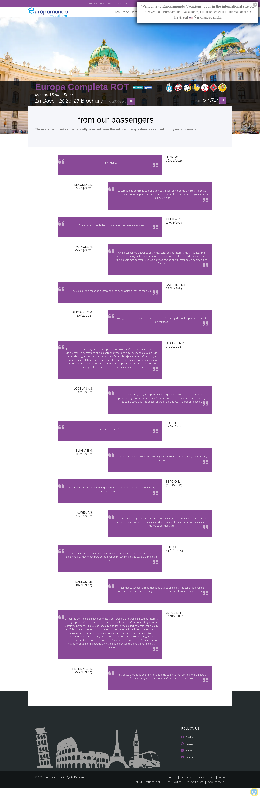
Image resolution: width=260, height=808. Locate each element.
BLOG (135, 4)
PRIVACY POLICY (193, 802)
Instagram (188, 764)
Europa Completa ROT (83, 87)
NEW (114, 12)
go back (137, 88)
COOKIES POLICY (215, 802)
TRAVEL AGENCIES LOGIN (145, 802)
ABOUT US (187, 797)
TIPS (211, 797)
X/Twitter (188, 771)
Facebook (188, 757)
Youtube (188, 777)
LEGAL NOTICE (171, 802)
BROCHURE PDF (128, 12)
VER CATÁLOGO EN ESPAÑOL (93, 4)
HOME (173, 797)
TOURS (201, 797)
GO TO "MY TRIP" (119, 4)
